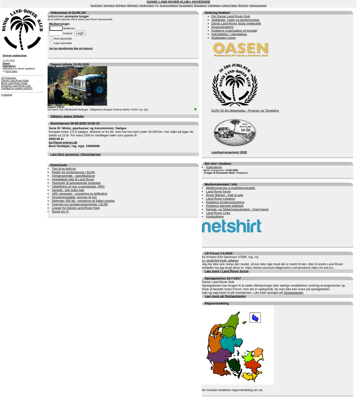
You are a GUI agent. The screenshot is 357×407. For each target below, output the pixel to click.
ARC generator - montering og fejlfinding (79, 193)
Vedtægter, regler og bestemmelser (235, 20)
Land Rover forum (218, 191)
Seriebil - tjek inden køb (68, 190)
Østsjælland (200, 5)
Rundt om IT (60, 211)
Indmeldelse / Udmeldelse (229, 34)
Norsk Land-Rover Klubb (14, 83)
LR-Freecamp (8, 78)
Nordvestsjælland (169, 5)
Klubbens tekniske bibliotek (224, 206)
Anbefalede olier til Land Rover (73, 179)
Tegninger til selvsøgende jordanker (76, 183)
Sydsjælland (214, 5)
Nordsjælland (186, 5)
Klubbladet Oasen (223, 38)
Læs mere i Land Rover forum (226, 271)
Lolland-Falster (229, 5)
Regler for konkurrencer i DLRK (73, 172)
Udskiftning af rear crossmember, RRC (78, 186)
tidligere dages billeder (67, 116)
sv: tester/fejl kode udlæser (220, 260)
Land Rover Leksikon (220, 198)
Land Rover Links (218, 213)
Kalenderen (214, 167)
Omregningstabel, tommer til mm (74, 197)
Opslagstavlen (293, 292)
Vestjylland (109, 5)
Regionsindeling (222, 27)
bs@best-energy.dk (63, 142)
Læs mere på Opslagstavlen (225, 296)
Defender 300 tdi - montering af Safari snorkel (83, 201)
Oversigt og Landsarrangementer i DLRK (80, 204)
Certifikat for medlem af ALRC (17, 88)
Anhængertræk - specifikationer (73, 176)
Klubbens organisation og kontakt (234, 30)
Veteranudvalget (258, 5)
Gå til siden (11, 71)
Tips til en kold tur (64, 168)
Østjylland (121, 5)
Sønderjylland (146, 5)
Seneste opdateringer (15, 55)
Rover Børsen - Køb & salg (224, 195)
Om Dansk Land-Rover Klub (230, 16)
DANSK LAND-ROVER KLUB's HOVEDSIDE (178, 2)
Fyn (157, 5)
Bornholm (243, 5)
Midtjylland (132, 5)
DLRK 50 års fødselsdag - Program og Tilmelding (245, 110)
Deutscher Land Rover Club (15, 85)
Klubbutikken (215, 216)
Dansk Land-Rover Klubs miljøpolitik (236, 23)
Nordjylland (96, 5)
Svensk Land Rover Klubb (15, 80)
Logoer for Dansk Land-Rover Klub (76, 208)
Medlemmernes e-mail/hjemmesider (230, 188)
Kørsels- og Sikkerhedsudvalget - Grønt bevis (237, 209)
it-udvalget (6, 95)
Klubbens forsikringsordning (225, 202)
